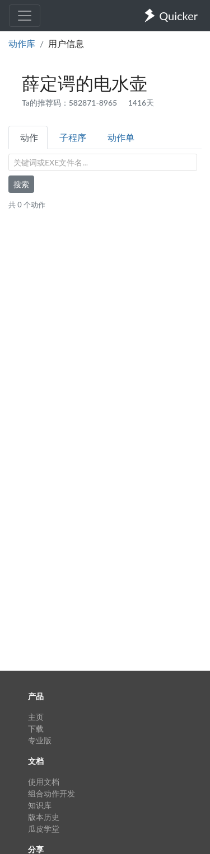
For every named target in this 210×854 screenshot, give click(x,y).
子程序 (72, 137)
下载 (36, 728)
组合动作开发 (51, 793)
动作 (29, 137)
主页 (36, 717)
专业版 (40, 740)
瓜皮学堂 (43, 828)
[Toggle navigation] (24, 15)
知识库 (40, 805)
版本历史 (43, 817)
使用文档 (43, 781)
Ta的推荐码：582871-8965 (70, 102)
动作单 (121, 137)
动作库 (21, 43)
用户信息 (66, 43)
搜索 (21, 184)
